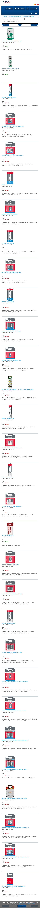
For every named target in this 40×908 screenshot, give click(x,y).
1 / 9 (20, 24)
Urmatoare (34, 24)
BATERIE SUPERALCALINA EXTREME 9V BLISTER (14, 710)
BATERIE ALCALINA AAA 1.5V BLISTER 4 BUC (13, 126)
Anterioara (6, 24)
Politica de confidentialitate (27, 904)
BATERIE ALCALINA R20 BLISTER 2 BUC (11, 331)
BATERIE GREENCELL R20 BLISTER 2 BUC (12, 652)
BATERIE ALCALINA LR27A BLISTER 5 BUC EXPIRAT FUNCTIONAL (18, 389)
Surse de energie (26, 16)
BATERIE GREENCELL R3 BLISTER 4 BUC (12, 447)
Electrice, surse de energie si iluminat (12, 16)
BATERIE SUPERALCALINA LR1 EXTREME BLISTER (14, 798)
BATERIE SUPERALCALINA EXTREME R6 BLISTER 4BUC (15, 857)
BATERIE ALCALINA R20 (8, 301)
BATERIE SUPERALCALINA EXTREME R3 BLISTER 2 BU (15, 681)
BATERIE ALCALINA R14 (8, 243)
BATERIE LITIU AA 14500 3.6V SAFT (10, 68)
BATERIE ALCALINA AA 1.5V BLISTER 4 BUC (12, 155)
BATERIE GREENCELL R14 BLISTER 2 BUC (12, 594)
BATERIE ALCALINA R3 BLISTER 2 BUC (11, 360)
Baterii (32, 16)
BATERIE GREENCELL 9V (8, 535)
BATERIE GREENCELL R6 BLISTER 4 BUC (12, 506)
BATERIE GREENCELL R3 (8, 418)
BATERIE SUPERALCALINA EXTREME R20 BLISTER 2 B (15, 769)
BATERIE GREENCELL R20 (8, 623)
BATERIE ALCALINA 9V (7, 184)
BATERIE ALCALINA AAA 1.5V (9, 97)
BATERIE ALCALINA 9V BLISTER (10, 214)
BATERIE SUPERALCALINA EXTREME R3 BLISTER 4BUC (15, 827)
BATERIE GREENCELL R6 (8, 477)
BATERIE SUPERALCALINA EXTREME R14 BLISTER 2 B (15, 740)
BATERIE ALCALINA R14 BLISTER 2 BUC (11, 272)
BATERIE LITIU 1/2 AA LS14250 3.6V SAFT (12, 41)
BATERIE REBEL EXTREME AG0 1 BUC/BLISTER (13, 886)
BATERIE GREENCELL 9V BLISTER (10, 564)
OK (22, 906)
